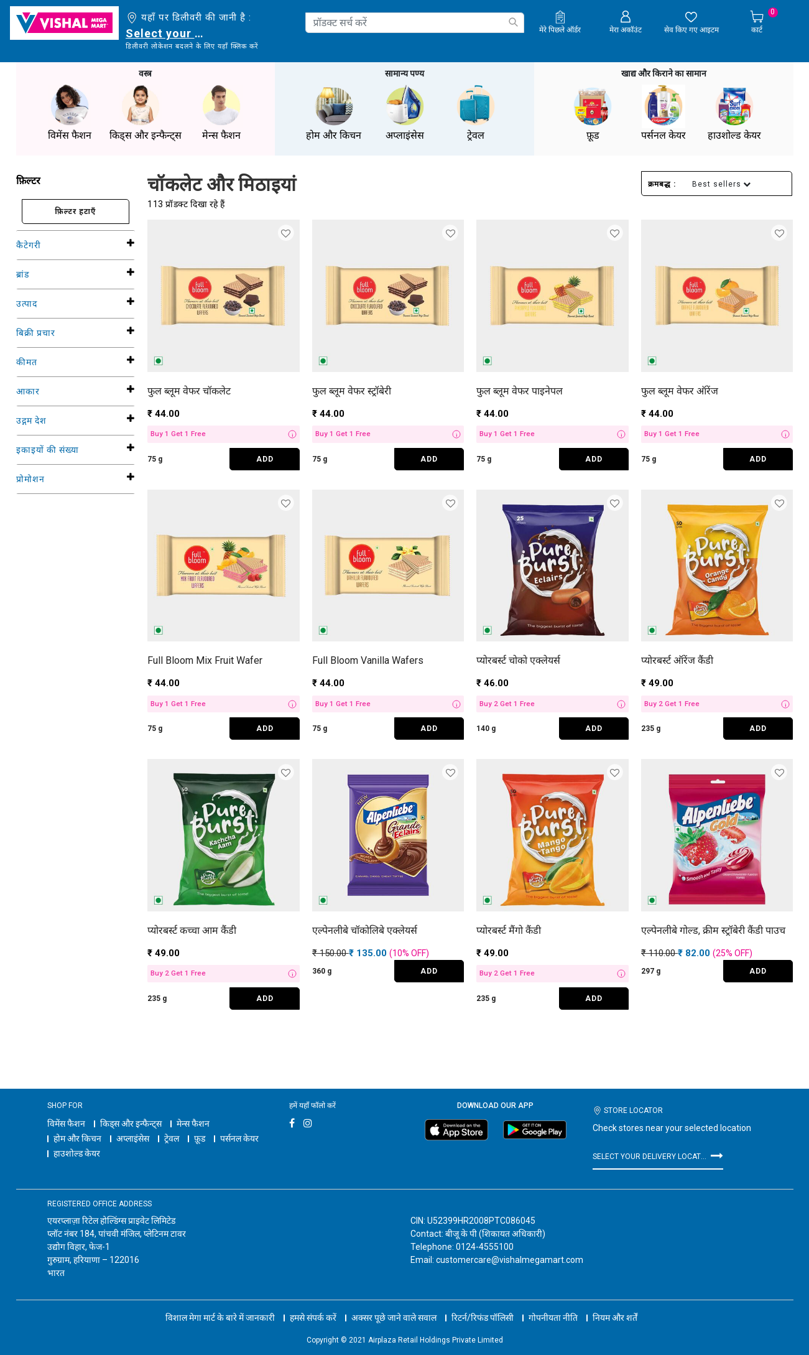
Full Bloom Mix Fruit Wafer (204, 659)
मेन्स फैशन (193, 1122)
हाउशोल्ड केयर (76, 1152)
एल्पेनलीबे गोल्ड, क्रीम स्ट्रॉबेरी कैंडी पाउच (713, 929)
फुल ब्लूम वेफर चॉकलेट (189, 390)
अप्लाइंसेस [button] (405, 111)
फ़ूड (199, 1137)
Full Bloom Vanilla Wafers (367, 659)
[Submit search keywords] (513, 22)
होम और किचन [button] (334, 111)
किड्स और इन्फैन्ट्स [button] (145, 111)
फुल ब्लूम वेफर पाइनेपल (519, 390)
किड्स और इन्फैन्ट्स (131, 1122)
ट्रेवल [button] (476, 111)
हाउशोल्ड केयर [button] (734, 111)
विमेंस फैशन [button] (70, 111)
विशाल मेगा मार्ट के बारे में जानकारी (220, 1305)
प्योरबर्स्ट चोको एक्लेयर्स (518, 659)
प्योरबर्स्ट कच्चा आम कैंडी (191, 929)
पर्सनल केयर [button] (663, 111)
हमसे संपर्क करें (313, 1305)
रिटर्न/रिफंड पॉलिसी (482, 1305)
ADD (265, 458)
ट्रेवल (171, 1137)
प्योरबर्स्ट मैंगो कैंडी (508, 929)
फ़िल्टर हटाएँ (75, 210)
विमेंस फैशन (66, 1122)
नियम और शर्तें (615, 1305)
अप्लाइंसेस (132, 1137)
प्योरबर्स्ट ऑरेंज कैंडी (677, 659)
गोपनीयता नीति (553, 1305)
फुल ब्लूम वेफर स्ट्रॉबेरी (351, 390)
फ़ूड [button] (593, 111)
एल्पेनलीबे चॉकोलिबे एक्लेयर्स (364, 929)
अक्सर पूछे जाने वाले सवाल (394, 1305)
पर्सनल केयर (239, 1137)
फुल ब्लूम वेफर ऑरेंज (679, 390)
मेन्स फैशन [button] (221, 111)
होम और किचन (77, 1137)
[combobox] (414, 22)
